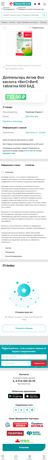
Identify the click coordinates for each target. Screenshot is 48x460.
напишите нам (9, 153)
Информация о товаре (10, 165)
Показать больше (24, 328)
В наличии (29, 165)
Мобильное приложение (24, 391)
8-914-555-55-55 (31, 151)
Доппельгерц (31, 116)
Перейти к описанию (12, 121)
